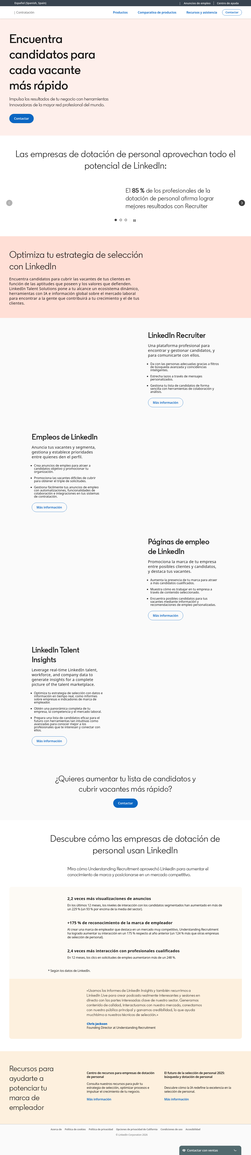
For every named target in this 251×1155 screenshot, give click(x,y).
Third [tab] (126, 220)
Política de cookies (75, 1129)
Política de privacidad (101, 1129)
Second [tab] (121, 220)
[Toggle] (235, 1150)
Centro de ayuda (228, 3)
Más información (99, 1099)
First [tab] (116, 220)
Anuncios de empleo (197, 3)
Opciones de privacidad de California (137, 1129)
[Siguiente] (242, 203)
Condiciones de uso (172, 1129)
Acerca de (56, 1129)
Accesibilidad (192, 1129)
